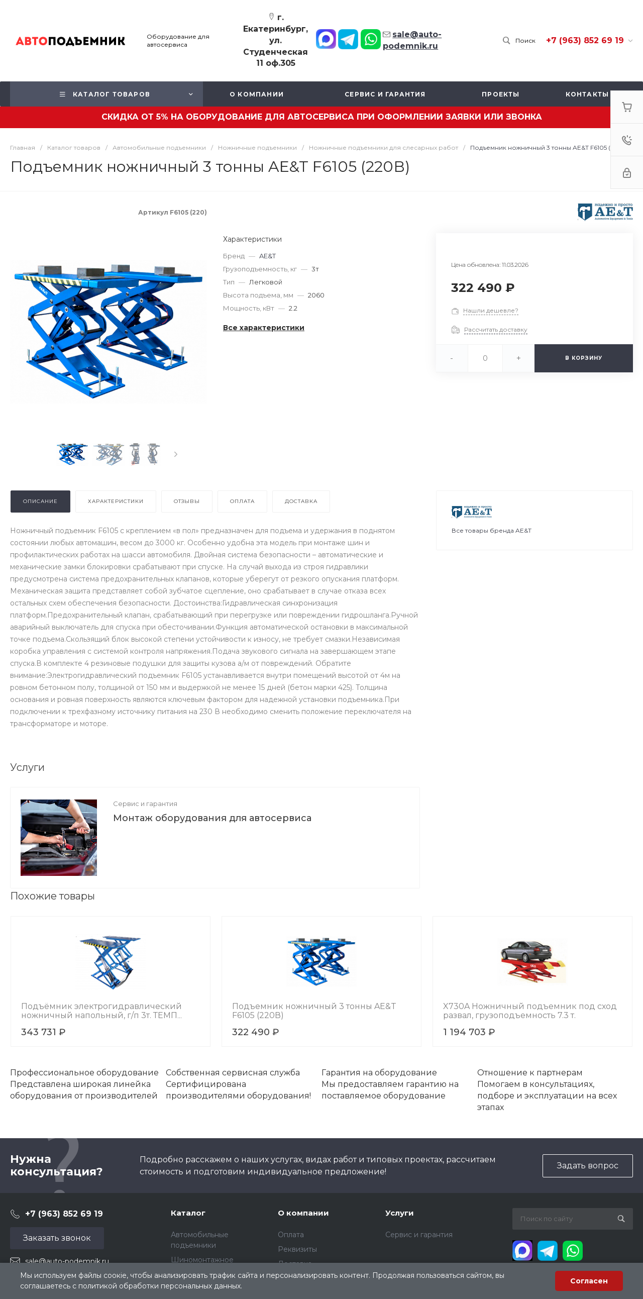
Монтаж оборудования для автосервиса (212, 818)
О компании (303, 1213)
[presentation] (176, 454)
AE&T (267, 256)
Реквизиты (297, 1249)
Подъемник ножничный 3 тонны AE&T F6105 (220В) (314, 1011)
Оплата (291, 1234)
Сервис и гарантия (145, 804)
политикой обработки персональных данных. (160, 1285)
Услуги (399, 1213)
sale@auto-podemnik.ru (67, 1261)
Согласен (589, 1280)
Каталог (188, 1213)
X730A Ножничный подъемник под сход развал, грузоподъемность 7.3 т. (530, 1011)
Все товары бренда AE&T (491, 530)
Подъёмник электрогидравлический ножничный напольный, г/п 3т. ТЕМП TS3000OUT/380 (101, 1015)
